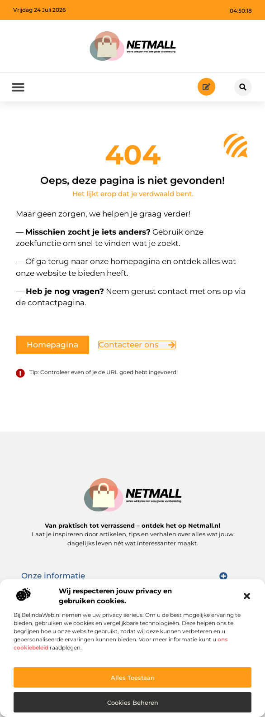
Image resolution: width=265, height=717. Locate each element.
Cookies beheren (132, 702)
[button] (246, 596)
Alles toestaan (133, 677)
